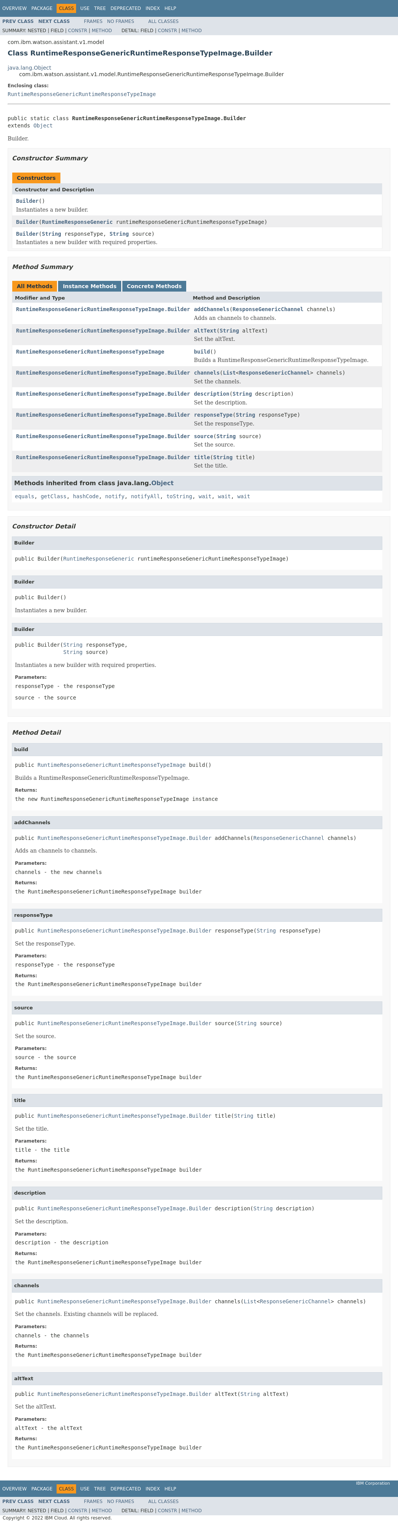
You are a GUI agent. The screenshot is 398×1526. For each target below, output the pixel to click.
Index (153, 8)
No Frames (120, 21)
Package (41, 8)
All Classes (163, 21)
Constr (77, 30)
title (202, 457)
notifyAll (145, 496)
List (229, 373)
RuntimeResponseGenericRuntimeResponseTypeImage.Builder (103, 309)
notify (115, 496)
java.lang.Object (29, 68)
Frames (93, 21)
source (203, 436)
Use (84, 8)
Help (170, 8)
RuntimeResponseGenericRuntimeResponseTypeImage (82, 94)
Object (43, 125)
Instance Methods (89, 286)
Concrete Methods (154, 286)
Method (102, 30)
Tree (100, 8)
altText (205, 331)
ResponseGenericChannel (267, 309)
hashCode (86, 496)
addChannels (211, 309)
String (51, 234)
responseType (213, 415)
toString (179, 496)
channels (206, 373)
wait (204, 496)
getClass (53, 496)
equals (24, 496)
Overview (14, 8)
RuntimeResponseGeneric (77, 222)
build (202, 352)
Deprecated (125, 8)
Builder (27, 201)
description (211, 394)
